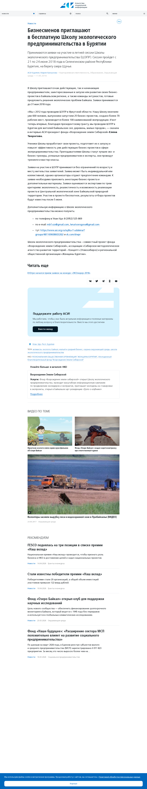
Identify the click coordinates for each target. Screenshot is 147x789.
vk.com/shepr (73, 234)
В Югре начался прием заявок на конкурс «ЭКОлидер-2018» (59, 272)
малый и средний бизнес (71, 349)
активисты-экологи (42, 349)
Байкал (55, 349)
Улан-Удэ (36, 344)
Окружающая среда (47, 521)
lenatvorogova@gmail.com (85, 224)
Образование (96, 73)
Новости (32, 23)
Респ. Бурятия (48, 344)
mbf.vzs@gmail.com (58, 224)
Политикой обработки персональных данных (119, 777)
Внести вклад (45, 329)
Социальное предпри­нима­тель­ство (64, 657)
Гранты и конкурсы (56, 563)
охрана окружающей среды (97, 349)
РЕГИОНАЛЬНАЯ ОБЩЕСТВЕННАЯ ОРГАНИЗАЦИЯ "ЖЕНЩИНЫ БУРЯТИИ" (64, 356)
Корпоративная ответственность (74, 73)
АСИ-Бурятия (33, 73)
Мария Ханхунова (48, 73)
